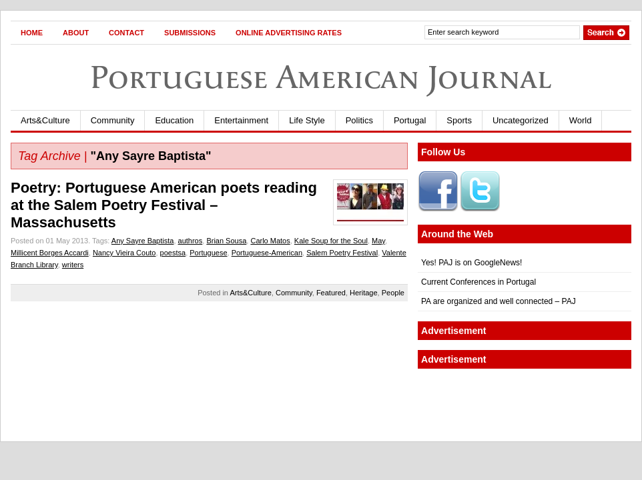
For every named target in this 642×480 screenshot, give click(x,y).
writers (72, 265)
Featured (331, 293)
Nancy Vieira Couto (124, 253)
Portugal (410, 120)
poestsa (173, 253)
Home (32, 33)
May (378, 241)
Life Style (306, 120)
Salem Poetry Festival (342, 253)
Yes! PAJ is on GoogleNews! (471, 262)
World (580, 120)
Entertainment (241, 120)
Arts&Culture (45, 120)
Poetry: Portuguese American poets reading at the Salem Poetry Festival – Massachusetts (164, 205)
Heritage (364, 293)
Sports (459, 120)
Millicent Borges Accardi (50, 253)
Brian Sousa (226, 241)
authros (190, 241)
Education (174, 120)
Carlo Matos (270, 241)
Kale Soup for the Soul (331, 241)
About (76, 33)
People (393, 293)
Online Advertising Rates (289, 33)
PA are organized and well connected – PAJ (498, 301)
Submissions (190, 33)
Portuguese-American (267, 253)
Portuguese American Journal (321, 77)
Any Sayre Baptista (142, 241)
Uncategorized (521, 120)
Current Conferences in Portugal (478, 282)
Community (113, 120)
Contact (126, 33)
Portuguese (208, 253)
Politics (359, 120)
